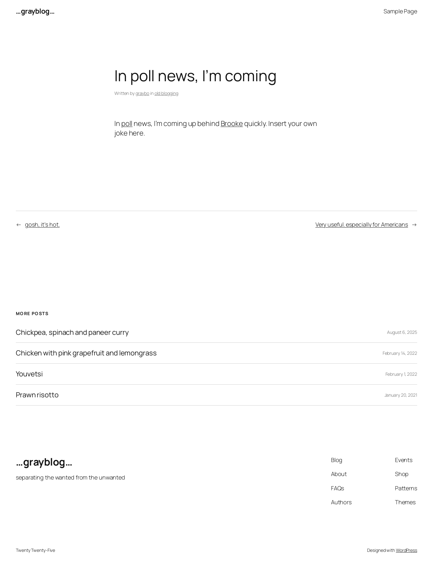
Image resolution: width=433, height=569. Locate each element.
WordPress (406, 550)
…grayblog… (35, 11)
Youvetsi (29, 374)
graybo (142, 93)
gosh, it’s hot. (42, 224)
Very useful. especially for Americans (361, 224)
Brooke (232, 123)
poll (127, 123)
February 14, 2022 (400, 353)
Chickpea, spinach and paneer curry (72, 332)
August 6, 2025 (402, 332)
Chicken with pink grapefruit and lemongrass (86, 353)
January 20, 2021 (401, 395)
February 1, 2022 (401, 374)
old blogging (166, 93)
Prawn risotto (37, 395)
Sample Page (400, 11)
